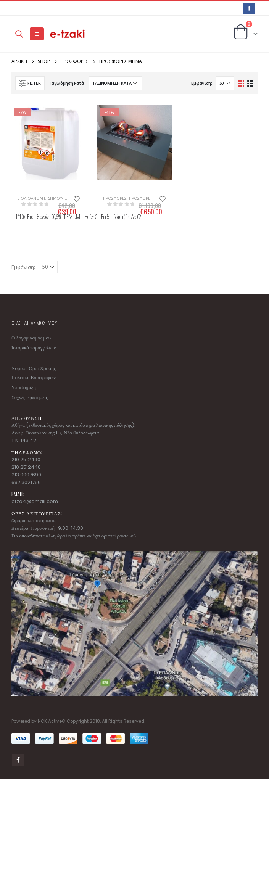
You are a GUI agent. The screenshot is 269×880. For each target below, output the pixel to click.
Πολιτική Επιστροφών (33, 377)
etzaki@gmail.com (34, 501)
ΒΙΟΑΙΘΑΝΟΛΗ (31, 198)
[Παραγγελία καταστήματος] (115, 83)
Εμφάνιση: (201, 83)
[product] (48, 142)
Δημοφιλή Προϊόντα (68, 198)
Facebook (18, 760)
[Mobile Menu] (37, 33)
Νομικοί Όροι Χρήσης (33, 368)
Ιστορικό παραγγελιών (33, 347)
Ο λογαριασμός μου (31, 337)
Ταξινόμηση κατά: (66, 83)
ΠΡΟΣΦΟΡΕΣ (115, 198)
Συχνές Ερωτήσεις (29, 397)
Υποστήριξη (23, 387)
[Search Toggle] (19, 34)
